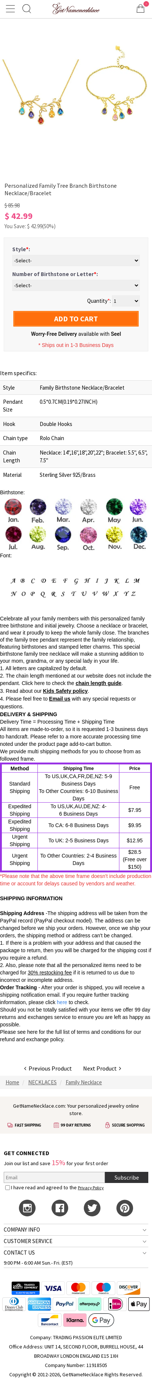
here (32, 1032)
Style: (21, 249)
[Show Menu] (11, 8)
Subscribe (127, 1177)
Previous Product (48, 1068)
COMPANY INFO (22, 1229)
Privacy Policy (91, 1187)
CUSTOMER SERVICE (28, 1241)
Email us (59, 699)
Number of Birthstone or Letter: (55, 274)
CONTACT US (19, 1252)
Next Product (102, 1068)
